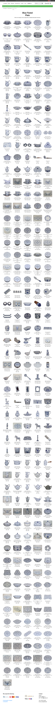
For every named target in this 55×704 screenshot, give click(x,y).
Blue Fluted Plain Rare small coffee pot (37, 467)
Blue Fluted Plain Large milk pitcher (48, 479)
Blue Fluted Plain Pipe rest (17, 345)
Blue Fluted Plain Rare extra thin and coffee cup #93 (48, 186)
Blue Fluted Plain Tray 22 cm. (7, 149)
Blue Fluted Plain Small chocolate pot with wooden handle (48, 467)
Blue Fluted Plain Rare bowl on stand (27, 589)
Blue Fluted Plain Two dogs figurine (17, 357)
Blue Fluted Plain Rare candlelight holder (27, 345)
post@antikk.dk (44, 701)
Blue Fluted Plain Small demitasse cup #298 (17, 186)
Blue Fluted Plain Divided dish (37, 137)
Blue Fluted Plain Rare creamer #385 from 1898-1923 (27, 64)
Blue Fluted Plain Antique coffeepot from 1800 (27, 504)
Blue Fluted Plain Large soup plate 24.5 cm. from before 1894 (7, 259)
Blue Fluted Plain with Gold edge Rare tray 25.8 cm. (7, 614)
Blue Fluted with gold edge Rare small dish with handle (37, 357)
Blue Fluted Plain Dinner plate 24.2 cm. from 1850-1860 (37, 675)
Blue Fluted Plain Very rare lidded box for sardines (27, 88)
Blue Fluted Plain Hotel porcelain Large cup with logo (27, 101)
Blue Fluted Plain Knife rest (17, 320)
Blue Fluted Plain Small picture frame (17, 394)
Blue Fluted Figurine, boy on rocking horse (7, 406)
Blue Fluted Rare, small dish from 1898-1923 (27, 553)
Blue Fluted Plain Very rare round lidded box (48, 516)
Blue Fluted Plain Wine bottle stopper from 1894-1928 (38, 308)
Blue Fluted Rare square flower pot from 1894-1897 (27, 406)
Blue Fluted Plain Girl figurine (7, 357)
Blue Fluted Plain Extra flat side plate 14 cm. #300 (27, 223)
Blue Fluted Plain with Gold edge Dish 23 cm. (37, 589)
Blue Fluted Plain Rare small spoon (48, 381)
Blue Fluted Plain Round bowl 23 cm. (17, 589)
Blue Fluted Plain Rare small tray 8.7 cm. (47, 137)
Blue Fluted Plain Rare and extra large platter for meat (47, 88)
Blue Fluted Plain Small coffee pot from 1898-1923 (7, 174)
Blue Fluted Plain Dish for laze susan (48, 552)
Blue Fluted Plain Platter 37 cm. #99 (7, 662)
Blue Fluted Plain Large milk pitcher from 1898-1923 (7, 492)
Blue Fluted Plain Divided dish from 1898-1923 (37, 174)
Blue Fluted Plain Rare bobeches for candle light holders (7, 308)
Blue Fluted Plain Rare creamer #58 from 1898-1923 (27, 76)
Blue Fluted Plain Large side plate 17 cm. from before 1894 (27, 235)
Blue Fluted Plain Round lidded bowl (7, 528)
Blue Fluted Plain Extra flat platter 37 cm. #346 (47, 651)
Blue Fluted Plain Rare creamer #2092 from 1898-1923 (48, 76)
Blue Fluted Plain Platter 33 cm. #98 (17, 650)
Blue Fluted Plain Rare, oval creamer (17, 467)
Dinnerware (10, 8)
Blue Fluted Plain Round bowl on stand (37, 552)
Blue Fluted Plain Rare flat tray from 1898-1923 (48, 614)
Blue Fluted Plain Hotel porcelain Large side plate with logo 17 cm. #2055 (38, 236)
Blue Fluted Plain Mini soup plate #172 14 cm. (48, 259)
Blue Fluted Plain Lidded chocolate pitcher (27, 491)
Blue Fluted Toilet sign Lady (27, 394)
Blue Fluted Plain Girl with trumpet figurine (48, 357)
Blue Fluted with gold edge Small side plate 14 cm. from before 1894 (37, 211)
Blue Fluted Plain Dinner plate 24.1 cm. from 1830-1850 (48, 675)
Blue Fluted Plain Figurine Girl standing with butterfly (7, 430)
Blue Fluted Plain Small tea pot (37, 479)
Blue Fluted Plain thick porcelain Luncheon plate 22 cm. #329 (27, 248)
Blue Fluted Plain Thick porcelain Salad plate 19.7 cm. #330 (17, 247)
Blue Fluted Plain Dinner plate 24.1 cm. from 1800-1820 (7, 675)
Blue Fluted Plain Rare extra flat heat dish (17, 430)
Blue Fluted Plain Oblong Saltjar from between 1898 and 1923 (38, 39)
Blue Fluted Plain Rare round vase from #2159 (17, 369)
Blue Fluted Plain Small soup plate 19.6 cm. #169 (7, 247)
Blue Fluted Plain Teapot (37, 491)
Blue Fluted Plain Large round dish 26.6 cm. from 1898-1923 (27, 614)
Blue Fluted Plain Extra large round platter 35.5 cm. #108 (7, 638)
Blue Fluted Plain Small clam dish (27, 369)
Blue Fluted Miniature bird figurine (47, 296)
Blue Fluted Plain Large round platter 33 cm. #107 (37, 626)
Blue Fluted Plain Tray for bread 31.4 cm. (17, 626)
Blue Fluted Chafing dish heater (48, 406)
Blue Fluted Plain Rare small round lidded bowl (48, 39)
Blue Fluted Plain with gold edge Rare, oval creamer (17, 52)
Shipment (12, 3)
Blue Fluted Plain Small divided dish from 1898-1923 (7, 52)
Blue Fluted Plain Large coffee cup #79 (27, 198)
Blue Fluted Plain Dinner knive (47, 443)
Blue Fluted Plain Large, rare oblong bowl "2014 (47, 101)
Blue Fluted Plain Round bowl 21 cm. (38, 565)
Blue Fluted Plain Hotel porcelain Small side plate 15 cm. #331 (7, 236)
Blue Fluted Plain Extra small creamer (37, 455)
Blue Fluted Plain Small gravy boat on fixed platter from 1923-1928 (38, 149)
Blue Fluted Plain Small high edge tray (48, 345)
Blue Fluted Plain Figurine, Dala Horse (37, 430)
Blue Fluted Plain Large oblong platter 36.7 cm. (27, 638)
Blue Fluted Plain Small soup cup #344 (37, 259)
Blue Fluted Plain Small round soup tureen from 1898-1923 (17, 174)
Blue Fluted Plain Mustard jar (27, 161)
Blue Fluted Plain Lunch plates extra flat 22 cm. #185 (38, 247)
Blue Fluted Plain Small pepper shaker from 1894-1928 (17, 308)
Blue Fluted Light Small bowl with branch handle (17, 125)
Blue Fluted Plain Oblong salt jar (27, 308)
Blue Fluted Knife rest (7, 320)
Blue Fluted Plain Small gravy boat (37, 504)
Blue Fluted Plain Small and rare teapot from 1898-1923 (37, 101)
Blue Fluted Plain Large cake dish (17, 614)
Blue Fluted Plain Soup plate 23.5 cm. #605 (27, 271)
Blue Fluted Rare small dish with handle (17, 113)
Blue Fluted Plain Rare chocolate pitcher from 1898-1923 (7, 101)
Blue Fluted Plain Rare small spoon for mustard (27, 382)
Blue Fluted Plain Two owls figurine (7, 333)
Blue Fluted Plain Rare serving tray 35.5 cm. (17, 638)
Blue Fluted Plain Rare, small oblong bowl (37, 113)
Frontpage (5, 3)
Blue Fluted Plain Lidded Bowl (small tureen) (48, 528)
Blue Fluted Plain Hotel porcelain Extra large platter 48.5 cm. (47, 663)
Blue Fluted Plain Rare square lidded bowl (38, 528)
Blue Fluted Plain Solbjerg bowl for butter (17, 552)
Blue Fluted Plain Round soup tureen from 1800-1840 (27, 528)
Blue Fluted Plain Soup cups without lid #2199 (27, 259)
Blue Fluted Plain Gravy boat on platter (7, 186)
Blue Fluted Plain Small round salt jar (48, 284)
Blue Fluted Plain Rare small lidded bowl (17, 39)
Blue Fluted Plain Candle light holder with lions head (37, 443)
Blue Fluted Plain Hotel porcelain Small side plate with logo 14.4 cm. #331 (17, 223)
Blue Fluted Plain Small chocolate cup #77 (7, 27)
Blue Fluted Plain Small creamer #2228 (17, 64)
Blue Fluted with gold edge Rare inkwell (27, 418)
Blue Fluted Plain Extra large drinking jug (47, 418)
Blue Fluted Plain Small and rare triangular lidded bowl (48, 149)
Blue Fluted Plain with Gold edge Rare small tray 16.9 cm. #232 (7, 565)
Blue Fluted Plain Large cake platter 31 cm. (27, 626)
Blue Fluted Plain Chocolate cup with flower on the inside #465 (37, 198)
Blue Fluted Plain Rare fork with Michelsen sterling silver (38, 125)
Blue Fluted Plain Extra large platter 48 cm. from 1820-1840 (38, 27)
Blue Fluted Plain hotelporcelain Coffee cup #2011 (7, 687)
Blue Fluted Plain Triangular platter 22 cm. (17, 577)
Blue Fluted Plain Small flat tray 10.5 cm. (27, 137)
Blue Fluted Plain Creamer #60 (7, 467)
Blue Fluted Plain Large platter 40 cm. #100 (17, 662)
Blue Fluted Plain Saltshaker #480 (17, 333)
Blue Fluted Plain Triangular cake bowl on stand (48, 125)
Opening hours (17, 3)
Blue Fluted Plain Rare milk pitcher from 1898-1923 (27, 479)
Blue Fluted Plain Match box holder (48, 394)
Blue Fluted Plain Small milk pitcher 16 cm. (7, 125)
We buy (9, 3)
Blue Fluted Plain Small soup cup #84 (27, 27)
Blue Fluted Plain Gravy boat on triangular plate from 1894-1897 (48, 504)
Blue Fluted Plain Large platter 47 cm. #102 (38, 662)
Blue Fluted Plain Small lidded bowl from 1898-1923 (47, 113)
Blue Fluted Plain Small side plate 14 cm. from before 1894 (7, 223)
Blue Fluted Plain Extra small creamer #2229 (37, 64)
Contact (22, 3)
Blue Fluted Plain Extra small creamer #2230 (47, 64)
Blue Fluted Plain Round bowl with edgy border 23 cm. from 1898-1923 (17, 138)
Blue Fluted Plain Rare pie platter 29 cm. (7, 626)
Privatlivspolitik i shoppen (7, 700)
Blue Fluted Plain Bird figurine (27, 357)
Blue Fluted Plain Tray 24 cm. (47, 601)
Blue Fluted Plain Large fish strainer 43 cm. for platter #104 (27, 663)
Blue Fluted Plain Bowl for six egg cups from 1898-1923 (27, 431)
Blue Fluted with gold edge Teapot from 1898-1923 (17, 491)
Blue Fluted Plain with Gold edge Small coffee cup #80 (27, 186)
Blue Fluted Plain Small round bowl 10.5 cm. (7, 552)
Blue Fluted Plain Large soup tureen (38, 540)
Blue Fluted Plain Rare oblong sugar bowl (7, 161)
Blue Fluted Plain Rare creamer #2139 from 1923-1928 (48, 52)
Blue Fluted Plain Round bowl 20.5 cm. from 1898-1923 (27, 39)
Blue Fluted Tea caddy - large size (37, 418)
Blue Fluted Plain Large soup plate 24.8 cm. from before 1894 (27, 284)
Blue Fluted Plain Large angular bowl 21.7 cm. (47, 577)
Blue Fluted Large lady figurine (7, 455)
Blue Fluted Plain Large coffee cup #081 (17, 198)
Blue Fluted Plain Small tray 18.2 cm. (27, 565)
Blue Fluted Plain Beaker (37, 320)
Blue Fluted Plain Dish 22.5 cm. (37, 577)
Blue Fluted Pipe (37, 161)
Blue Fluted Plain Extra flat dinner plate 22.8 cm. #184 (48, 247)
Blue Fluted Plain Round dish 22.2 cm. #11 (27, 577)
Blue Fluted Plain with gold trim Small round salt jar (7, 39)
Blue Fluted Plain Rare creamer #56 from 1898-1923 (37, 52)
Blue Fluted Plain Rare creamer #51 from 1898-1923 (17, 76)
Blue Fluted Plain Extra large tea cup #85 (17, 27)
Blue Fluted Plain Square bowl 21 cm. (7, 577)
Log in (25, 3)
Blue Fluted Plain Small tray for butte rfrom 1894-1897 (27, 321)
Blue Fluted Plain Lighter (47, 369)
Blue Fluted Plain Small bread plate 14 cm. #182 (38, 223)
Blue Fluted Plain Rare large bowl (37, 614)
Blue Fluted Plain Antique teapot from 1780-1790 (48, 492)
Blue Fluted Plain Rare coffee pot (17, 504)
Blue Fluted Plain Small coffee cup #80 (37, 186)
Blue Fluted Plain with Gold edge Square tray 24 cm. (37, 602)
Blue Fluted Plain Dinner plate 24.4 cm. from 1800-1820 (17, 675)
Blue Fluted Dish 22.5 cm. (48, 589)
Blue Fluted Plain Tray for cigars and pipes (17, 381)
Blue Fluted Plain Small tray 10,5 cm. (7, 369)
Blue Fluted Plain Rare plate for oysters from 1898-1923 (27, 602)
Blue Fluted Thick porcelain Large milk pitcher (7, 137)
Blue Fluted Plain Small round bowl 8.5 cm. (48, 540)
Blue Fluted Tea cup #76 (48, 198)
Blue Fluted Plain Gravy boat (7, 516)
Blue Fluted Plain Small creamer (17, 149)
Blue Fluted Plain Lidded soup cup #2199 (27, 210)
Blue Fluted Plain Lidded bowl (47, 174)
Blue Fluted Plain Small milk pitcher (27, 467)
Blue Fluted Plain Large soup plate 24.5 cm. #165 (7, 284)
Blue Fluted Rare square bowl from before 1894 (47, 565)
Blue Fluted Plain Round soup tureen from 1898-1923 (7, 541)
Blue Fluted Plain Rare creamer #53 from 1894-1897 (7, 88)
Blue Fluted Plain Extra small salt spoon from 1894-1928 (37, 284)
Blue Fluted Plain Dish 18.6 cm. (17, 161)
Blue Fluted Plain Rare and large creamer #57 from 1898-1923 (37, 76)
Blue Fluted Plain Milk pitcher (7, 479)
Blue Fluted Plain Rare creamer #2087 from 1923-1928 (7, 76)
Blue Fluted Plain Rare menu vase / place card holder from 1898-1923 (37, 296)
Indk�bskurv (29, 3)
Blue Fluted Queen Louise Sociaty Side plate (48, 223)
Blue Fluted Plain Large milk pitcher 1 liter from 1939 (17, 479)
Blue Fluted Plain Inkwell (27, 443)
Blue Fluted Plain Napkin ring (7, 296)
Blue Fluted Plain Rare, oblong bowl (17, 601)
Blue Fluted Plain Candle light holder (38, 381)
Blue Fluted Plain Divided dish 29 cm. (17, 100)
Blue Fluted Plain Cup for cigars (37, 345)
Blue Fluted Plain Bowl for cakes (17, 565)
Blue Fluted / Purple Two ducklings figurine (7, 345)
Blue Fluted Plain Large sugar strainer (7, 443)
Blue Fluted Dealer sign (37, 406)
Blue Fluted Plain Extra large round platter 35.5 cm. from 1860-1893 (48, 626)
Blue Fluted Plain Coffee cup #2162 (7, 198)
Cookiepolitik (5, 701)
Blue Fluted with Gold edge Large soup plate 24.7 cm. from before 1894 (17, 284)
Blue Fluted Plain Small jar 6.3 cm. (27, 296)
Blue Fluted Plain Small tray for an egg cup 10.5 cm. (7, 394)
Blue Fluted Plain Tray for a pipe (27, 333)
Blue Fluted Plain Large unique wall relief (17, 455)
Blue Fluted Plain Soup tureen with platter (27, 125)
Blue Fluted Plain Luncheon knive (27, 51)
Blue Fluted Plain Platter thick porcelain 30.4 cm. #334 (48, 638)
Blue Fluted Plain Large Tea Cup (17, 210)
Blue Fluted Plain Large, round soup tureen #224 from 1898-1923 (17, 541)
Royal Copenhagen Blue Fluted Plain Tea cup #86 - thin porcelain (7, 211)
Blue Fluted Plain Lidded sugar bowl (38, 516)
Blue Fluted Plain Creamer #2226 (7, 64)
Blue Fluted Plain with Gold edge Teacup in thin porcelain (17, 88)
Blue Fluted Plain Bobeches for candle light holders (27, 149)
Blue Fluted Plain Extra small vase (17, 296)
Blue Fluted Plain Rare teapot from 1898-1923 (27, 174)
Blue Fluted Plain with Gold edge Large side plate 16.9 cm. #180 (48, 236)
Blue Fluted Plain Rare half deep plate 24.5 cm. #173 (48, 272)
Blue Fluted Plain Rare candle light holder (48, 430)
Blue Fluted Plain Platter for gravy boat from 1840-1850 (7, 589)
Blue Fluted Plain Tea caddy (7, 418)
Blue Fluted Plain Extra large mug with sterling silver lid (47, 27)
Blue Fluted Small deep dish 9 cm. (37, 333)
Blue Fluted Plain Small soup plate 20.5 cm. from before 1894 (17, 272)
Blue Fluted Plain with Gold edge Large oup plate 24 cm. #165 (37, 272)
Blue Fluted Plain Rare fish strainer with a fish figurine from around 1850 (37, 651)
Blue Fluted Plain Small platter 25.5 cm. (37, 638)
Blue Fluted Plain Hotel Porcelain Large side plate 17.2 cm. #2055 (17, 236)
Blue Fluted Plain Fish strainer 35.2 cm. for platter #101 (27, 651)
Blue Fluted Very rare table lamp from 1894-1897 (7, 113)
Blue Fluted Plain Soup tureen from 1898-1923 (27, 541)
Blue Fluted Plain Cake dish (7, 601)
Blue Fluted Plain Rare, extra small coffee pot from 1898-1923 (37, 88)
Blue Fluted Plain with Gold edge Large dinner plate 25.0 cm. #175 (17, 260)
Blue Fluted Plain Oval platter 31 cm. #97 (7, 650)
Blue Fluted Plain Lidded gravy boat (17, 528)
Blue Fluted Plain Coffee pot (7, 504)
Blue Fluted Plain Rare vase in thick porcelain (17, 418)
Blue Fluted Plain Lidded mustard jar (48, 308)
